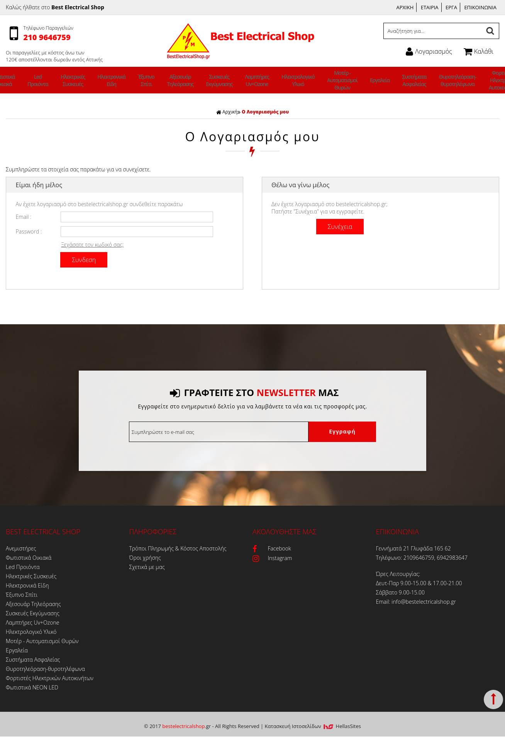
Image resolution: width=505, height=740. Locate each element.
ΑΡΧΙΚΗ (405, 7)
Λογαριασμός (429, 51)
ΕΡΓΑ (451, 7)
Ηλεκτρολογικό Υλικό (289, 80)
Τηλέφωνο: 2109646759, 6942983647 (422, 557)
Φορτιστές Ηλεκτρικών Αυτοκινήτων (463, 80)
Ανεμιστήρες (21, 548)
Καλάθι (478, 51)
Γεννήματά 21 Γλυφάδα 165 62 (413, 548)
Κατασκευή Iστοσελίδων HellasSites (313, 726)
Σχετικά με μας (147, 567)
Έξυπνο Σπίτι (161, 80)
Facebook (271, 548)
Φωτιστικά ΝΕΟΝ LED (32, 687)
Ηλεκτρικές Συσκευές (100, 80)
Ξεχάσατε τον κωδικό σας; (92, 244)
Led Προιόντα (71, 80)
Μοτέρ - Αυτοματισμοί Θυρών (326, 80)
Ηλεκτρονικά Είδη (132, 80)
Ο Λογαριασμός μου (265, 111)
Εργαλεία (358, 80)
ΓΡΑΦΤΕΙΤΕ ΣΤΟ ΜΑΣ (254, 392)
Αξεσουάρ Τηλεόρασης (189, 80)
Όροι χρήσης (145, 557)
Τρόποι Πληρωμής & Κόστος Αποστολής (178, 548)
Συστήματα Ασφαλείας (386, 80)
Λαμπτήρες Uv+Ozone (254, 80)
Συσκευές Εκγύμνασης (223, 80)
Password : (29, 231)
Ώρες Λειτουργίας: (398, 573)
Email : (24, 216)
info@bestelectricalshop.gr (423, 601)
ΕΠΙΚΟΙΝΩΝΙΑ (480, 7)
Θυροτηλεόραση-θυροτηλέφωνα (424, 80)
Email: (384, 601)
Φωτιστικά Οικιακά (43, 80)
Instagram (272, 558)
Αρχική (226, 111)
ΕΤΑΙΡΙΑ (430, 7)
